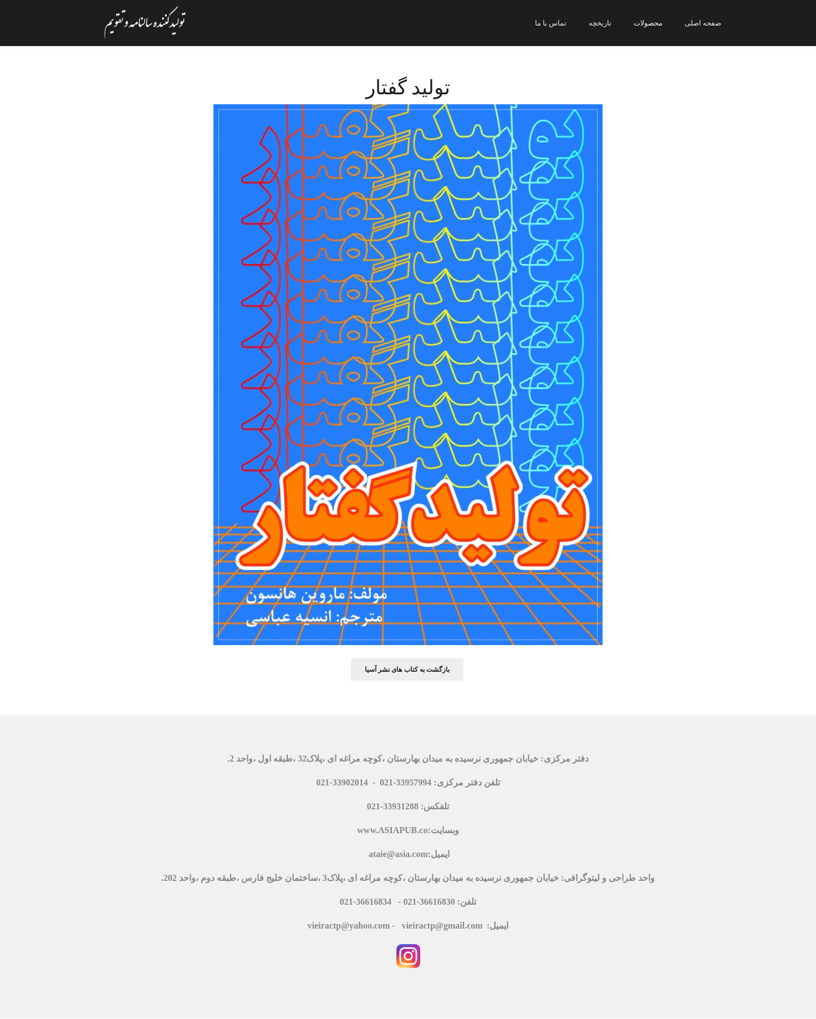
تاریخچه (600, 22)
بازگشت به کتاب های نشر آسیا (407, 669)
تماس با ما (551, 22)
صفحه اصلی (703, 22)
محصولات (648, 22)
